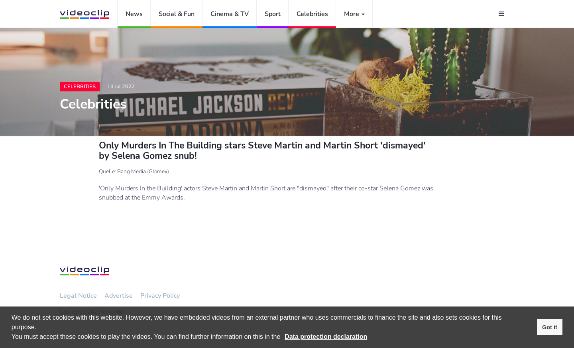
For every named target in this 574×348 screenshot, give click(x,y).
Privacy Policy (160, 295)
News (134, 14)
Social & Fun (177, 14)
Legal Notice (78, 295)
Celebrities (312, 14)
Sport (273, 14)
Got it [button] (549, 327)
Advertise (118, 295)
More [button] (354, 14)
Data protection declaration (326, 336)
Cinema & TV (229, 14)
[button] (283, 337)
